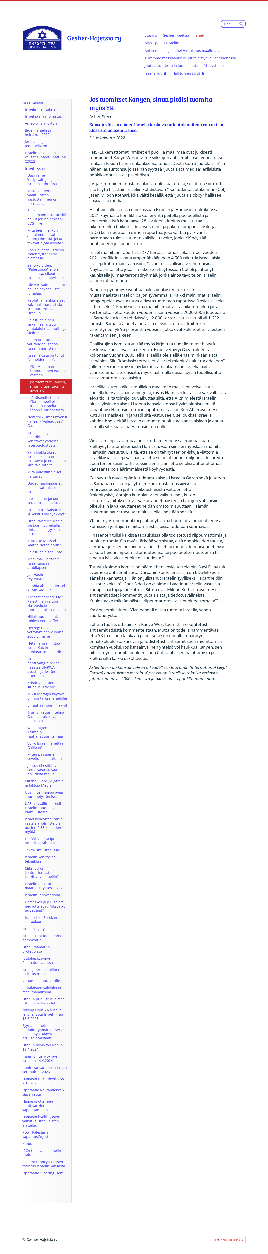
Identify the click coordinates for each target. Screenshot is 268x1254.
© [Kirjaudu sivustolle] (24, 1239)
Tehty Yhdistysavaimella (228, 1239)
